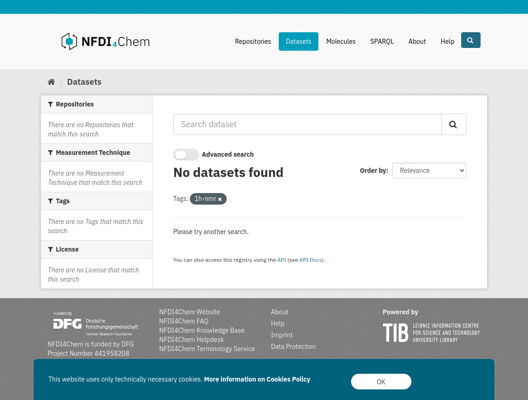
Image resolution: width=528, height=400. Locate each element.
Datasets (298, 41)
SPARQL (382, 41)
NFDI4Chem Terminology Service (207, 349)
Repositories (253, 41)
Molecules (341, 41)
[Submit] (453, 124)
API (282, 259)
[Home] (51, 81)
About (417, 41)
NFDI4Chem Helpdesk (191, 339)
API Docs (310, 259)
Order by (373, 170)
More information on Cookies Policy (257, 379)
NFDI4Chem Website (189, 312)
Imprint (282, 335)
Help (447, 41)
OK (381, 382)
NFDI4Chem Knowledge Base (202, 330)
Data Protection (293, 346)
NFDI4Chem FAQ (184, 321)
